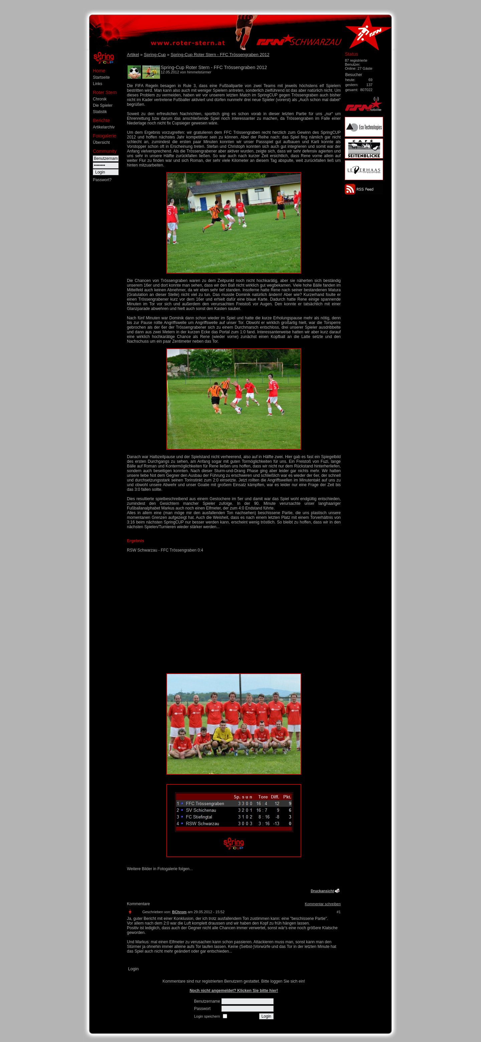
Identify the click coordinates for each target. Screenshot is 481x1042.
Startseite (101, 77)
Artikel (133, 54)
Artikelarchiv (104, 127)
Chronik (100, 99)
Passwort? (102, 180)
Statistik (100, 111)
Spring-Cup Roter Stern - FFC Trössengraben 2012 (220, 54)
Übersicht (101, 142)
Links (97, 83)
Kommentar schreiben (323, 904)
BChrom (179, 912)
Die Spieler (103, 105)
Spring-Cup (155, 54)
